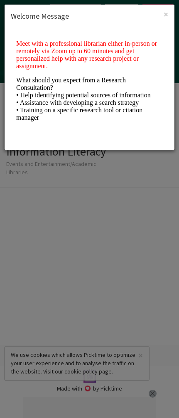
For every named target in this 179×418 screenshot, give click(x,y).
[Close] (166, 14)
